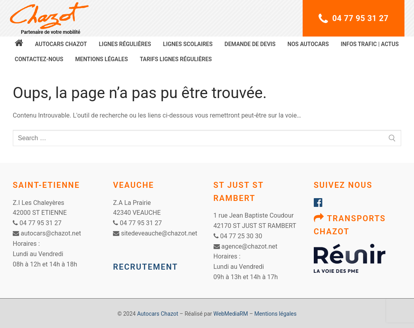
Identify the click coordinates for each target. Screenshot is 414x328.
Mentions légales (276, 314)
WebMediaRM (231, 314)
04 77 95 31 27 (354, 19)
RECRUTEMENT (145, 267)
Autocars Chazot (157, 314)
